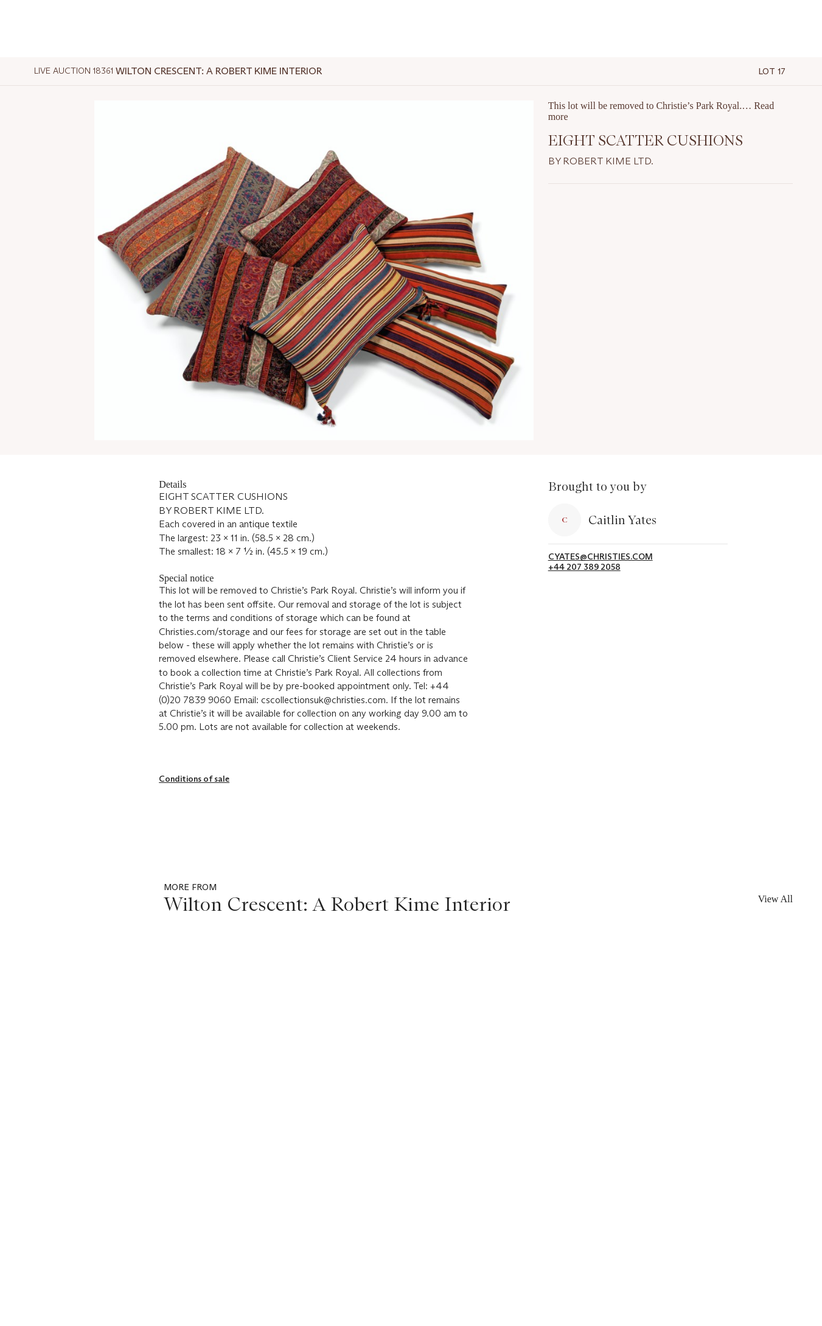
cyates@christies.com (600, 557)
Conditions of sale (194, 778)
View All (775, 899)
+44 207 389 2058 (584, 567)
